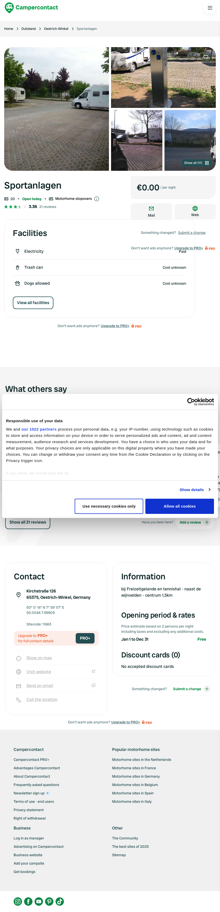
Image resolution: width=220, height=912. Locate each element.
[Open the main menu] (210, 8)
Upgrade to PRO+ (115, 325)
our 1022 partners (39, 429)
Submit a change (192, 232)
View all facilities (33, 302)
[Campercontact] (31, 8)
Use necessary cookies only (109, 506)
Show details (192, 489)
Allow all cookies (180, 506)
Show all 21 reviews (27, 522)
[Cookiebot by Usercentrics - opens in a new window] (191, 402)
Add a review (195, 522)
